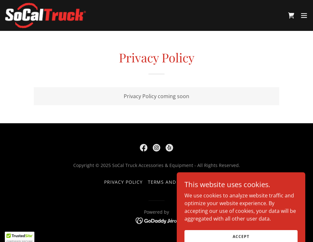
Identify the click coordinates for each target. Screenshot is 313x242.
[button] (304, 15)
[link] (45, 15)
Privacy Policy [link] (123, 182)
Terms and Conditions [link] (178, 182)
